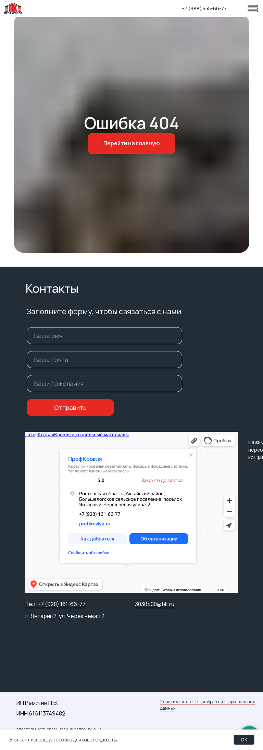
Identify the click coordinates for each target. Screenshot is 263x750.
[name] (104, 335)
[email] (104, 359)
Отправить (70, 407)
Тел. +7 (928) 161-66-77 (55, 604)
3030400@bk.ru (154, 604)
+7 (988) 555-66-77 (204, 8)
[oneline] (104, 383)
